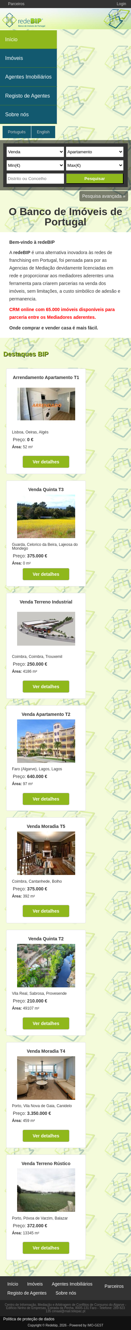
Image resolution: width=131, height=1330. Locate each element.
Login (121, 4)
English (43, 132)
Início (11, 39)
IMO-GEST (95, 1325)
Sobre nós (17, 114)
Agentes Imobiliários (28, 77)
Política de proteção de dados (29, 1319)
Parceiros (16, 4)
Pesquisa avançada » (104, 196)
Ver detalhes (46, 461)
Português (17, 132)
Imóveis (14, 58)
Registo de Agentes (27, 96)
